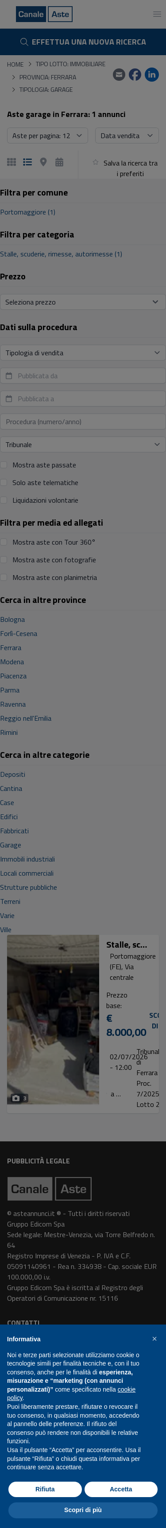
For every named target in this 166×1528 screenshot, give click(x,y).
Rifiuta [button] (45, 1489)
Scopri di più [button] (83, 1509)
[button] (154, 1339)
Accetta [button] (121, 1489)
